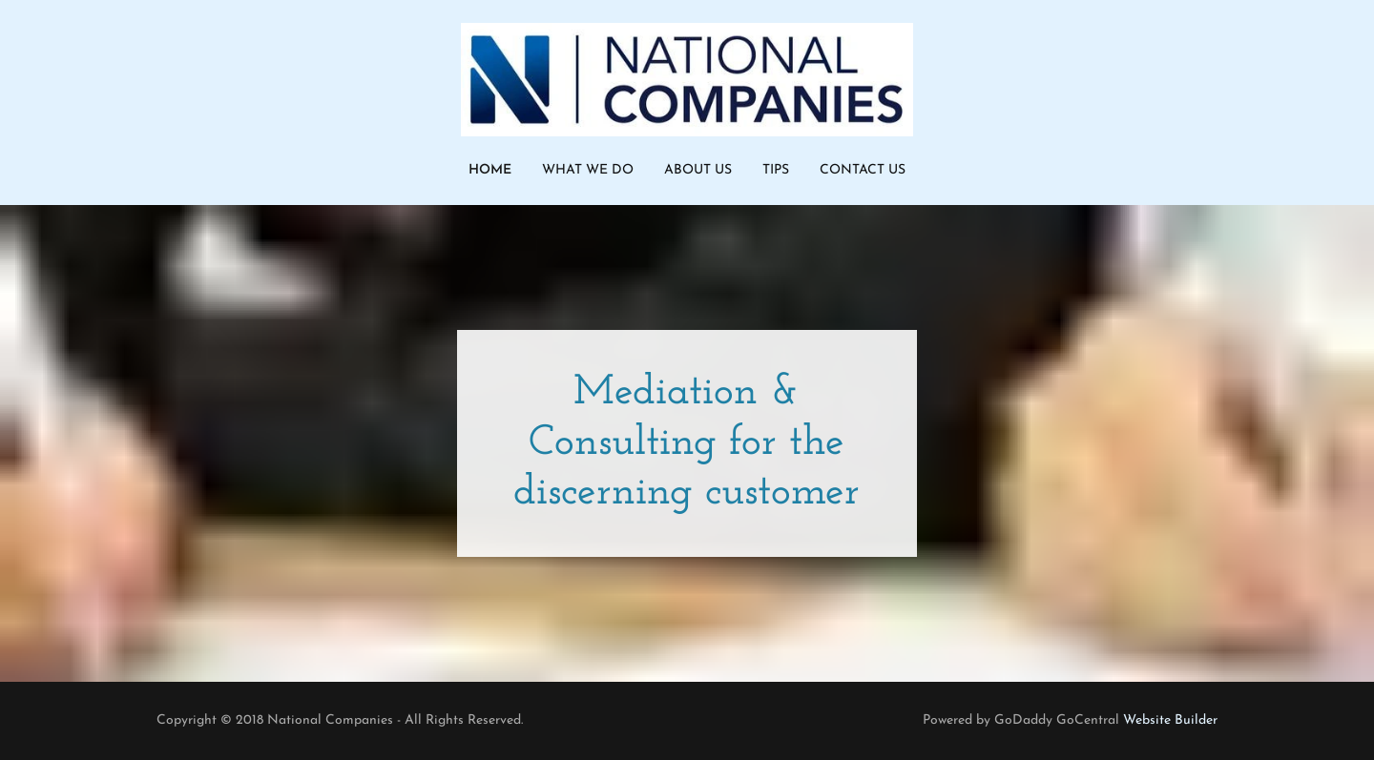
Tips (775, 170)
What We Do (588, 170)
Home (489, 170)
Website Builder (1170, 720)
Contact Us (863, 170)
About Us (698, 170)
